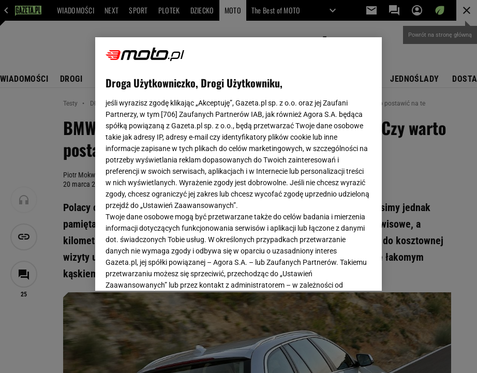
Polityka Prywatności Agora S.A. (194, 165)
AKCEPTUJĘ (336, 270)
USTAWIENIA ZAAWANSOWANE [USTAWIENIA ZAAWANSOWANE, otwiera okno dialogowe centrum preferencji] (173, 270)
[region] (238, 164)
